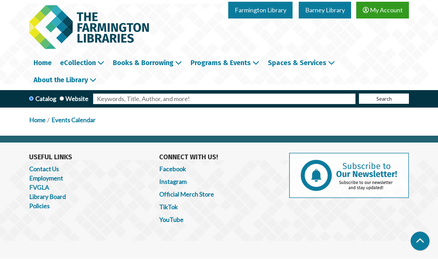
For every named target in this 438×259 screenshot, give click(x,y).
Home (37, 120)
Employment (46, 178)
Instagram (172, 181)
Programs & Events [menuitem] (221, 63)
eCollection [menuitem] (78, 63)
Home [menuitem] (43, 63)
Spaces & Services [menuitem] (297, 63)
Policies (39, 206)
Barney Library (325, 10)
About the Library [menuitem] (61, 80)
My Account (383, 10)
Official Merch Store (186, 194)
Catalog (45, 98)
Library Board (47, 196)
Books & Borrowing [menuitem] (143, 63)
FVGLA (39, 187)
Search (384, 98)
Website (76, 98)
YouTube (171, 219)
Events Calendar (73, 120)
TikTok (168, 207)
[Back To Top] (420, 241)
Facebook (172, 169)
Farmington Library (260, 10)
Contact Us (44, 169)
